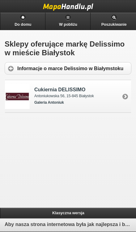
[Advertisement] (52, 159)
